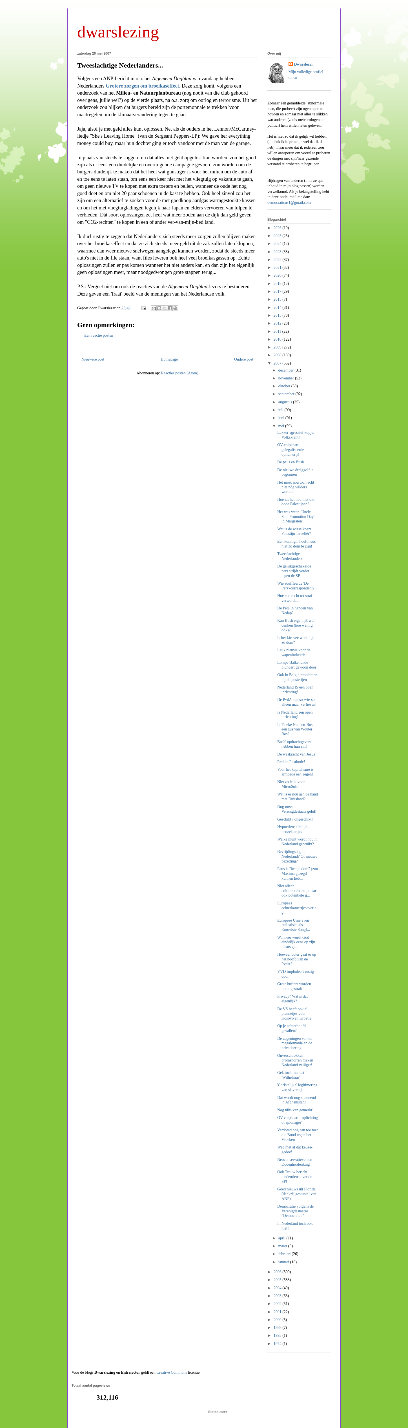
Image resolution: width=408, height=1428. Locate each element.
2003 (278, 1296)
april (282, 1238)
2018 (278, 283)
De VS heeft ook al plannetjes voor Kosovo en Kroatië (294, 1014)
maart (283, 1246)
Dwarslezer (303, 64)
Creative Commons (171, 1372)
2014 (278, 307)
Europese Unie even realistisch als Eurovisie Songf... (293, 925)
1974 (278, 1344)
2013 (278, 315)
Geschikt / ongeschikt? (295, 819)
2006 (278, 1272)
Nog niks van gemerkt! (295, 1110)
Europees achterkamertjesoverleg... (296, 908)
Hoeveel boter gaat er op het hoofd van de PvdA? (296, 959)
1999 (278, 1328)
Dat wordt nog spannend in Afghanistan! (296, 1100)
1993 (278, 1335)
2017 (278, 291)
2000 (278, 1320)
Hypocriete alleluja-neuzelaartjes (293, 829)
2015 (278, 299)
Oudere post (243, 359)
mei (281, 426)
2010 (278, 339)
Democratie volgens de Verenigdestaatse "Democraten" (295, 1211)
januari (284, 1262)
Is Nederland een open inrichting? (295, 714)
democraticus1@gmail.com (289, 202)
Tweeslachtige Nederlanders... (120, 65)
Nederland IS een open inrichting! (295, 689)
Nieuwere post (92, 359)
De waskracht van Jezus (296, 754)
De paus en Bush (290, 462)
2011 (278, 331)
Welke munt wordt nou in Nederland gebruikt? (297, 841)
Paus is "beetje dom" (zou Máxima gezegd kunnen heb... (297, 874)
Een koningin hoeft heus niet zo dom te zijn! (296, 543)
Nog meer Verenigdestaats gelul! (296, 809)
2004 (278, 1288)
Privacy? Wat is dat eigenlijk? (292, 998)
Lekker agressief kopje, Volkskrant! (295, 434)
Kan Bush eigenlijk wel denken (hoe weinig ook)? (295, 625)
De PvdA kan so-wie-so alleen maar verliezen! (296, 702)
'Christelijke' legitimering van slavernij (297, 1087)
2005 (278, 1280)
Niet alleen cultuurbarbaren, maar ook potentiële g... (296, 891)
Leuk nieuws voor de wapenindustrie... (294, 652)
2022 (278, 260)
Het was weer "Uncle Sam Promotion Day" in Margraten (296, 517)
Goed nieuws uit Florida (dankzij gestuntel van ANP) (296, 1194)
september (286, 394)
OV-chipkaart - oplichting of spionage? (297, 1120)
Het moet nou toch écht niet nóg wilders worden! (295, 487)
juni (281, 418)
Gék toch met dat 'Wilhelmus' (290, 1075)
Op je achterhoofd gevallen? (291, 1028)
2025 (278, 236)
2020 (278, 275)
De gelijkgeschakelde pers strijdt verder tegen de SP (294, 571)
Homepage (169, 359)
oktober (284, 386)
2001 (278, 1312)
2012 (278, 323)
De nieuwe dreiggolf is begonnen (295, 472)
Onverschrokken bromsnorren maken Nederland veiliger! (295, 1060)
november (286, 378)
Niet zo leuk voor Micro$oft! (291, 784)
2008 (278, 355)
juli (281, 410)
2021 (278, 267)
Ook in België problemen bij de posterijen (297, 677)
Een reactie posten (98, 335)
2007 (278, 363)
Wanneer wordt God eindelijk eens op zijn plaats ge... (296, 942)
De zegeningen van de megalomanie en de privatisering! (294, 1043)
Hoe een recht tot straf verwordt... (294, 598)
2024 (278, 244)
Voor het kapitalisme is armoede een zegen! (295, 771)
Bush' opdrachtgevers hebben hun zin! (294, 744)
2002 (278, 1304)
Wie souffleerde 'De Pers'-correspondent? (295, 585)
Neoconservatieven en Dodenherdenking (294, 1161)
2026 (278, 228)
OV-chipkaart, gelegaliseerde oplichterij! (290, 450)
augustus (285, 402)
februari (285, 1254)
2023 (278, 252)
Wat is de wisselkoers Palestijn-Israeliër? (294, 531)
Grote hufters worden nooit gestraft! (294, 986)
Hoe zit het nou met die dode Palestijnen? (295, 501)
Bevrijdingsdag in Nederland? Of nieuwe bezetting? (297, 856)
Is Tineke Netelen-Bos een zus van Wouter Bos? (294, 729)
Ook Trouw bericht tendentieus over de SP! (294, 1177)
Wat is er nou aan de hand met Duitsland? (297, 796)
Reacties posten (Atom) (179, 373)
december (286, 370)
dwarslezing (118, 32)
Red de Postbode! (291, 762)
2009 (278, 347)
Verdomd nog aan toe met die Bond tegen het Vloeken (297, 1135)
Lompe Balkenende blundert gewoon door (296, 664)
